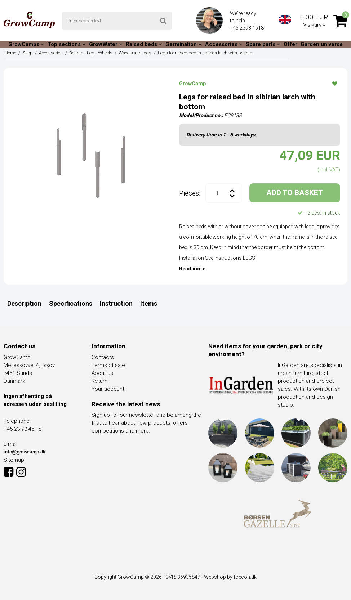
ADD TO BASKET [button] (294, 192)
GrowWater (106, 44)
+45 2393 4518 (247, 28)
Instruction (116, 303)
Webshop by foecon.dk (230, 577)
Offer (290, 44)
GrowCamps (26, 44)
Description (24, 303)
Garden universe (322, 44)
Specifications (70, 303)
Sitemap (14, 460)
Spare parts (263, 44)
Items (148, 303)
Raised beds (144, 44)
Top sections (67, 44)
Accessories (224, 44)
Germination (183, 44)
